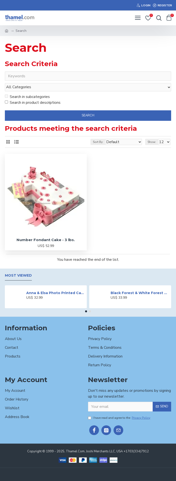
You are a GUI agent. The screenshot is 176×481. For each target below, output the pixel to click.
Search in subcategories (27, 96)
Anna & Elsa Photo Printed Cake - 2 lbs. (55, 293)
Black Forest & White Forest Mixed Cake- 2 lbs (140, 293)
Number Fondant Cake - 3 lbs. (46, 240)
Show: (152, 142)
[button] (86, 312)
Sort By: (98, 142)
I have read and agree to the (119, 418)
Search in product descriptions (33, 102)
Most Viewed (18, 275)
